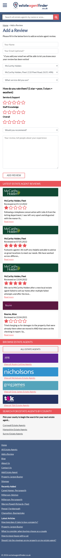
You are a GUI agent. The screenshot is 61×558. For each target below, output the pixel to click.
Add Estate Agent (9, 472)
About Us (5, 463)
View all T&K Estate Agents (16, 405)
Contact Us (6, 467)
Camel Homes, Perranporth (13, 490)
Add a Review (7, 454)
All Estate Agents (9, 449)
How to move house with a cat (15, 536)
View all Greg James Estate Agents (20, 391)
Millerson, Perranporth (11, 499)
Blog (3, 458)
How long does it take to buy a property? (19, 522)
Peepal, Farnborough (10, 508)
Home (4, 445)
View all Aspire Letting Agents (18, 364)
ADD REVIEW (14, 175)
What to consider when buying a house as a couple (24, 531)
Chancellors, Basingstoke (13, 513)
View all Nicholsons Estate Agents (19, 378)
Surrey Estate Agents (13, 433)
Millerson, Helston (9, 495)
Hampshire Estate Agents (15, 429)
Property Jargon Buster (12, 476)
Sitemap (5, 481)
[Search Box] (27, 17)
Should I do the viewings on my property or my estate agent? (28, 540)
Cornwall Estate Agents (14, 425)
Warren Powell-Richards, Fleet (15, 504)
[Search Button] (56, 17)
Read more (9, 221)
